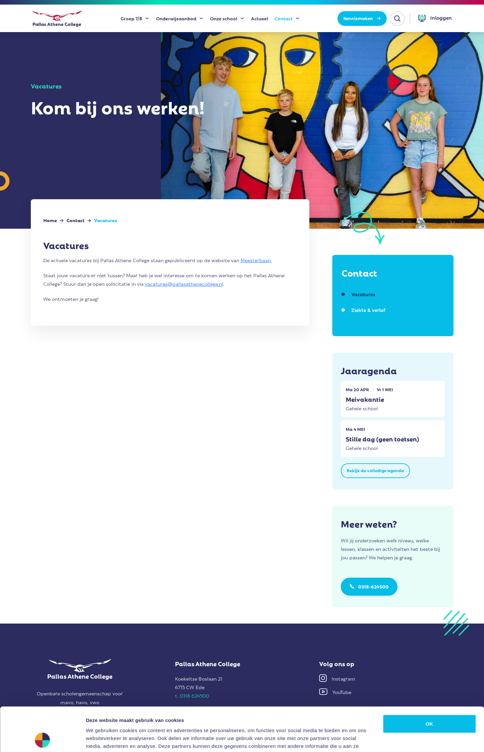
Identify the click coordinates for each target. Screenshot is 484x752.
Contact (284, 18)
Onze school (223, 18)
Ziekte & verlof (368, 310)
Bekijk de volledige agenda (375, 470)
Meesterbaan (256, 260)
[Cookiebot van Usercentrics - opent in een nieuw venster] (42, 739)
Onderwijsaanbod (176, 18)
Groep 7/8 (131, 18)
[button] (435, 18)
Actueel (259, 18)
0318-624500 (373, 586)
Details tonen (354, 739)
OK (429, 682)
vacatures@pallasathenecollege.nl (184, 283)
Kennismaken (362, 17)
